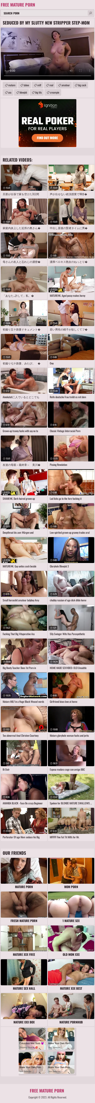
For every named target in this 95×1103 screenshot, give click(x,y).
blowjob (23, 92)
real (51, 85)
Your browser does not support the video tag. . (47, 54)
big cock (82, 85)
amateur (66, 85)
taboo (26, 85)
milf (39, 85)
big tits (38, 92)
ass (9, 92)
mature (11, 85)
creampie (54, 92)
